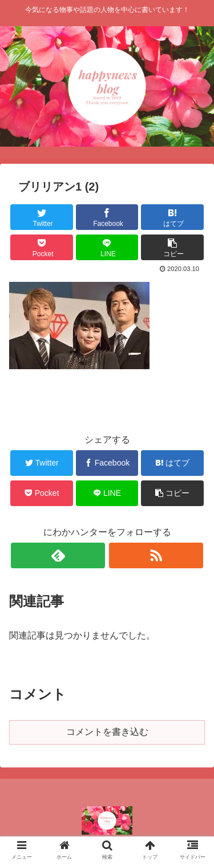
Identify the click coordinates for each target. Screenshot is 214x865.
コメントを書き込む (107, 732)
